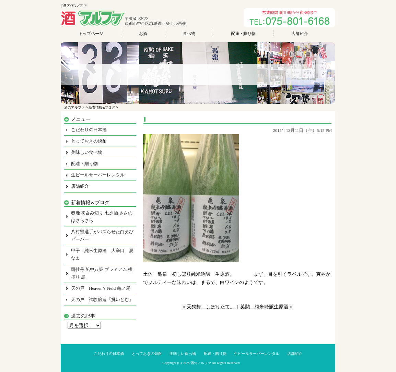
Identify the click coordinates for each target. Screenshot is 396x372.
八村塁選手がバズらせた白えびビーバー (102, 235)
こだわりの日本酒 (89, 129)
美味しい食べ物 (86, 152)
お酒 (143, 33)
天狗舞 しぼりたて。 (211, 306)
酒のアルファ (200, 363)
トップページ (91, 33)
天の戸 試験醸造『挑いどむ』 (102, 299)
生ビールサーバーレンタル (98, 174)
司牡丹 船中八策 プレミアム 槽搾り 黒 (101, 273)
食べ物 (189, 33)
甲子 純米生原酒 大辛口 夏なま (102, 254)
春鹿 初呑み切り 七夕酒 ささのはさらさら (101, 216)
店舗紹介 (299, 33)
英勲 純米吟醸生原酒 (264, 306)
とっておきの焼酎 (89, 141)
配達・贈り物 (243, 33)
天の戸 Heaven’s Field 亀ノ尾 (100, 288)
